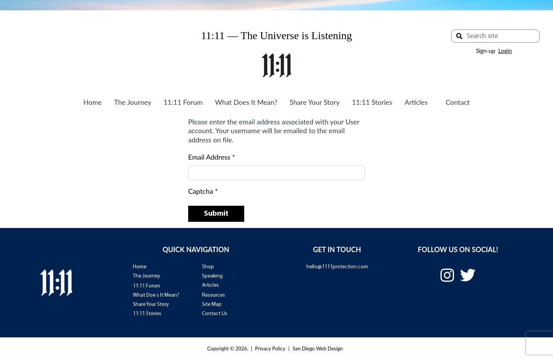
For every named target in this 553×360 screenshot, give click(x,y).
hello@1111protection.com (337, 267)
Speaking (212, 276)
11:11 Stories (372, 102)
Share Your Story (314, 102)
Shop (208, 267)
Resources (213, 295)
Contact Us (214, 314)
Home (92, 102)
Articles (416, 102)
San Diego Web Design (318, 348)
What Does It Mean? (246, 102)
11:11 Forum (183, 102)
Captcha (203, 191)
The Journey (132, 102)
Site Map (212, 304)
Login (505, 50)
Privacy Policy (270, 348)
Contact (458, 102)
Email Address (211, 157)
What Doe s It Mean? (156, 295)
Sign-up (485, 50)
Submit (216, 214)
